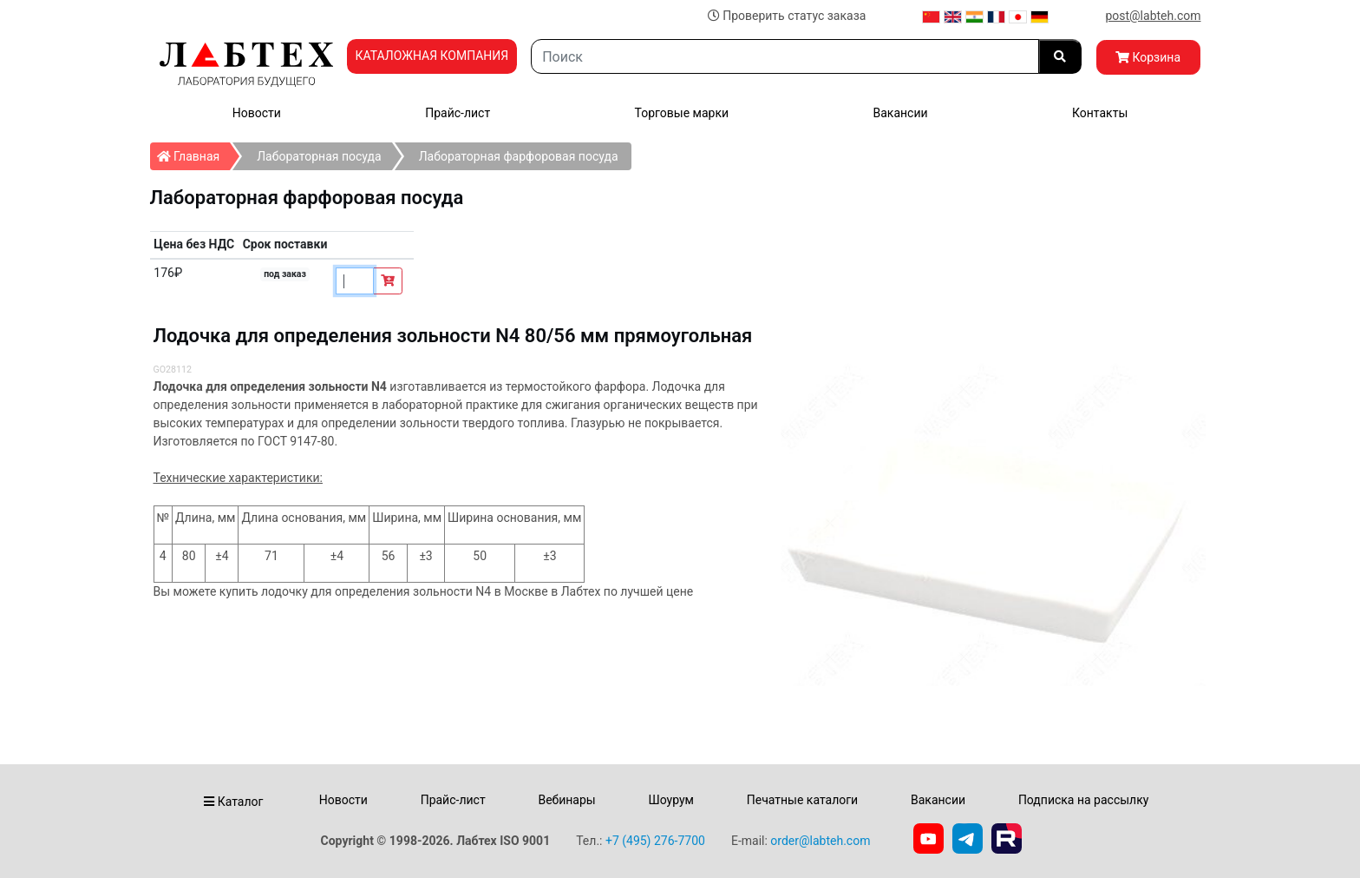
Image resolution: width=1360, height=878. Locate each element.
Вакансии (900, 113)
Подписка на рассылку (1083, 800)
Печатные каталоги (802, 800)
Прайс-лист (457, 113)
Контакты (1100, 113)
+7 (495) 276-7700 (655, 841)
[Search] (784, 56)
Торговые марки (682, 113)
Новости (256, 113)
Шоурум (670, 800)
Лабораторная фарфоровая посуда (518, 156)
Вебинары (566, 800)
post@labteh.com (1152, 16)
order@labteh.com (820, 841)
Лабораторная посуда (319, 156)
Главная (194, 152)
